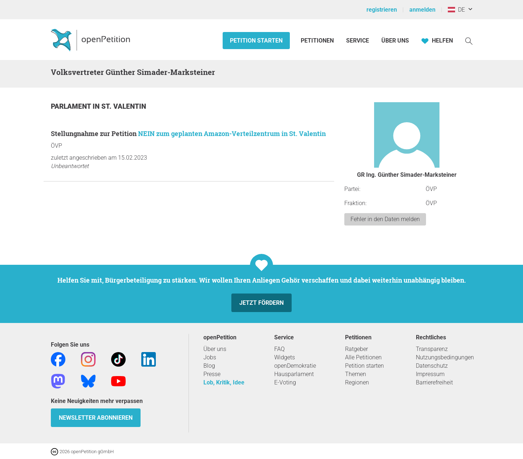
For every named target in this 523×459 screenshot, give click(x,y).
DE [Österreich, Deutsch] (456, 9)
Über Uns (395, 40)
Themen (355, 374)
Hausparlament (294, 374)
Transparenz (432, 349)
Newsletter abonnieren (96, 417)
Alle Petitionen (363, 357)
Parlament (72, 106)
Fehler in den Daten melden (385, 219)
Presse (211, 374)
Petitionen (318, 40)
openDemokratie (295, 365)
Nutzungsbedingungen (445, 357)
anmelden (422, 9)
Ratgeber (356, 349)
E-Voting (285, 382)
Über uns (214, 349)
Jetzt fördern (261, 302)
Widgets (284, 357)
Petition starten (256, 40)
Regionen (357, 382)
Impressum (430, 374)
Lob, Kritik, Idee (223, 382)
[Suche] (469, 40)
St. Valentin (123, 106)
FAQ (279, 349)
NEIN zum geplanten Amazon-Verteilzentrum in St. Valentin (232, 133)
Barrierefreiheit (434, 382)
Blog (209, 365)
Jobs (209, 357)
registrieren (381, 9)
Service (357, 40)
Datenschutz (432, 365)
